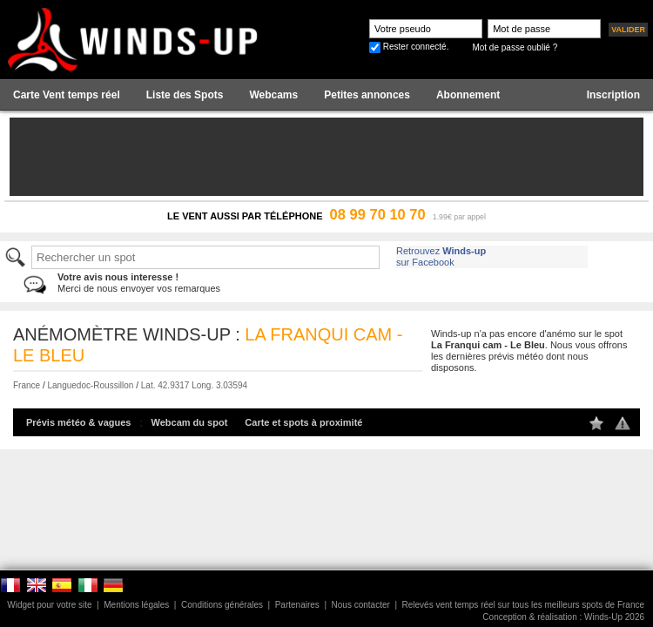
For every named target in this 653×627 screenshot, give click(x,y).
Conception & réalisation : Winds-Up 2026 (563, 617)
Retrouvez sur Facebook (441, 256)
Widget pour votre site (49, 605)
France (26, 385)
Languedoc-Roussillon (90, 385)
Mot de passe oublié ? (514, 47)
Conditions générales (222, 605)
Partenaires (297, 605)
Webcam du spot (189, 422)
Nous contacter (361, 605)
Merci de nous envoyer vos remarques (138, 282)
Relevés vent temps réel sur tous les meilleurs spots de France (523, 605)
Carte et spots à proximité (303, 422)
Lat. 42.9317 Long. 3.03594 (194, 385)
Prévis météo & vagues (78, 422)
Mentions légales (136, 605)
